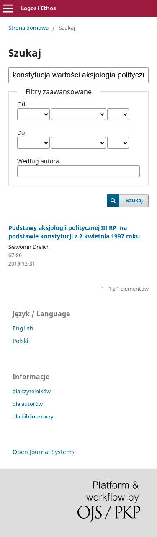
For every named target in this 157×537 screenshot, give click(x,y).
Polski (20, 341)
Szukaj (134, 200)
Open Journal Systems (44, 452)
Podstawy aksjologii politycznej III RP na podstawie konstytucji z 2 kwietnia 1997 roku (74, 232)
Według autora (38, 161)
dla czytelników (32, 391)
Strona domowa (28, 27)
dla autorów (28, 404)
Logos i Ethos (38, 8)
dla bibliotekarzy (33, 416)
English (23, 328)
